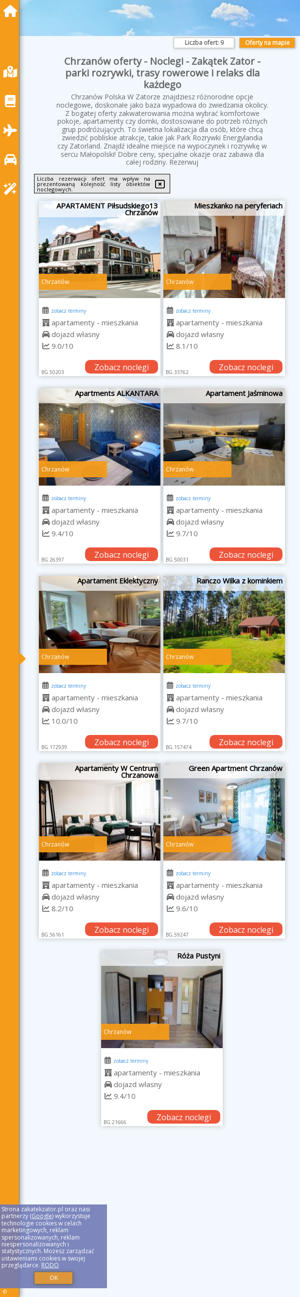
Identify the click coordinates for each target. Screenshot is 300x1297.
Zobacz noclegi (121, 367)
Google (42, 1216)
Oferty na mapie (267, 42)
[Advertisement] (162, 1222)
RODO (50, 1265)
